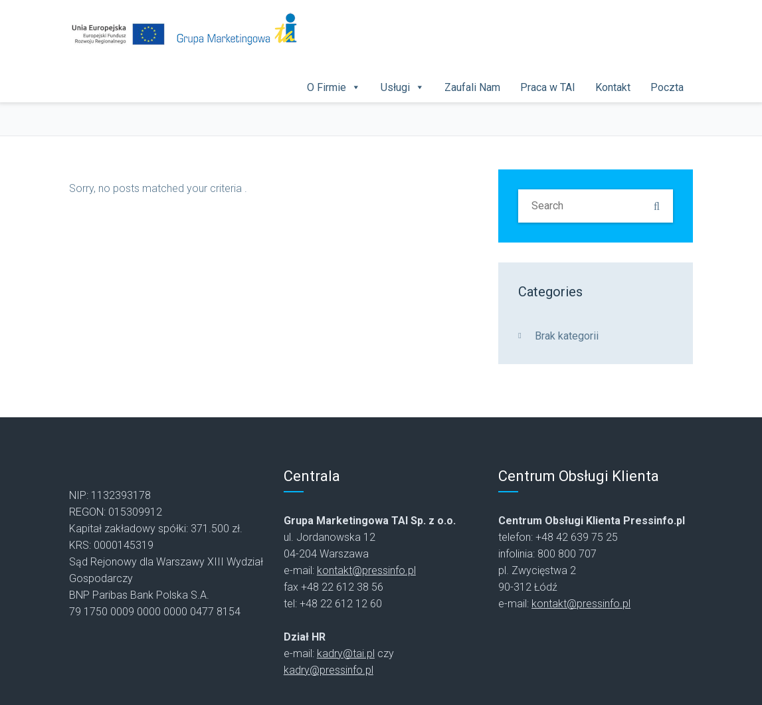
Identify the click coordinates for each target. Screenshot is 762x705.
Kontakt (612, 87)
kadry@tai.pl (346, 653)
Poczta (667, 87)
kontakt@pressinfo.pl (366, 570)
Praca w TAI (547, 87)
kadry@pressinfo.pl (328, 670)
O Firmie (326, 87)
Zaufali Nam (472, 87)
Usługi (395, 87)
